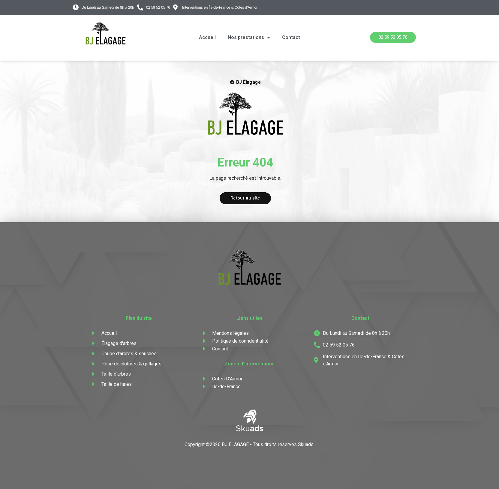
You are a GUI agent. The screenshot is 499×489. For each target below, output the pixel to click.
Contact (291, 37)
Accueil (207, 37)
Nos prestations (249, 37)
